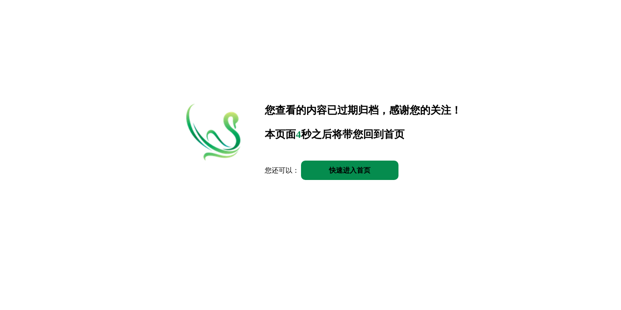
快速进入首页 (349, 170)
